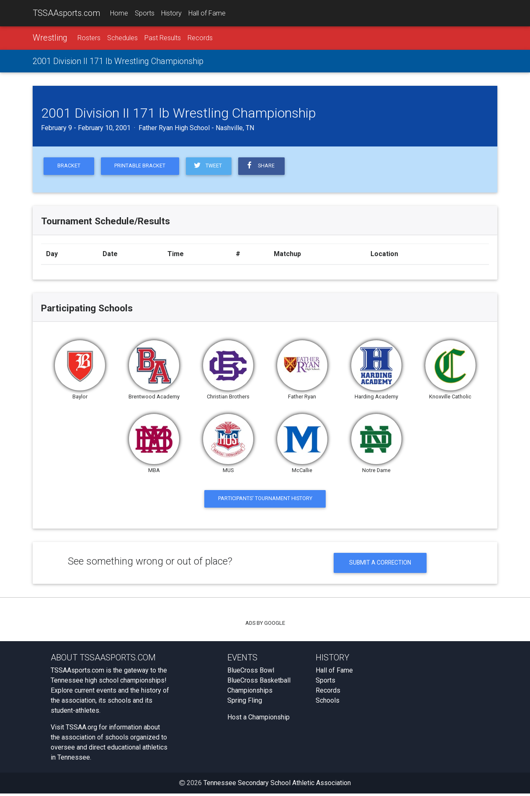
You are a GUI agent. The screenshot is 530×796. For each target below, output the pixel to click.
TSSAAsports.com (66, 13)
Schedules (122, 38)
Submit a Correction (380, 564)
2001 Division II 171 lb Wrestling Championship (118, 61)
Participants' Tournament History (265, 500)
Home (119, 13)
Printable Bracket (141, 167)
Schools (328, 703)
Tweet (210, 166)
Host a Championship (258, 720)
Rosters (88, 38)
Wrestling (50, 38)
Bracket (69, 167)
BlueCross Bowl (250, 673)
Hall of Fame (207, 13)
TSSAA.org (81, 730)
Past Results (162, 38)
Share (263, 166)
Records (200, 38)
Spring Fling (244, 703)
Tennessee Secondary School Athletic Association (277, 785)
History (171, 13)
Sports (144, 13)
